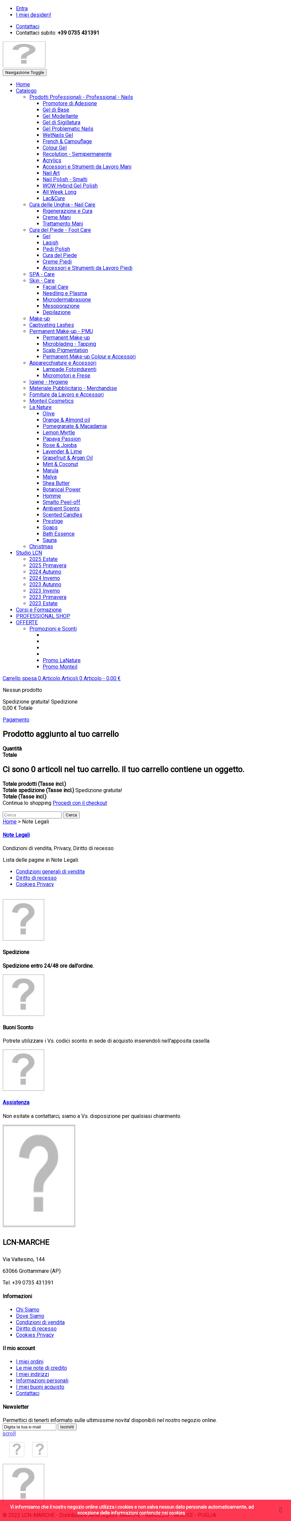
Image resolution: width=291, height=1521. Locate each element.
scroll (9, 1433)
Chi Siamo (27, 1309)
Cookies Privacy (35, 884)
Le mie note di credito (41, 1368)
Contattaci (27, 1393)
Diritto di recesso (36, 878)
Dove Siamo (30, 1316)
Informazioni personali (42, 1380)
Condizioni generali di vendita (50, 871)
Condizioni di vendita (40, 1322)
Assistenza (16, 1102)
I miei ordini (29, 1361)
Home (10, 821)
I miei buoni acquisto (40, 1387)
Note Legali (16, 835)
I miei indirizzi (32, 1374)
